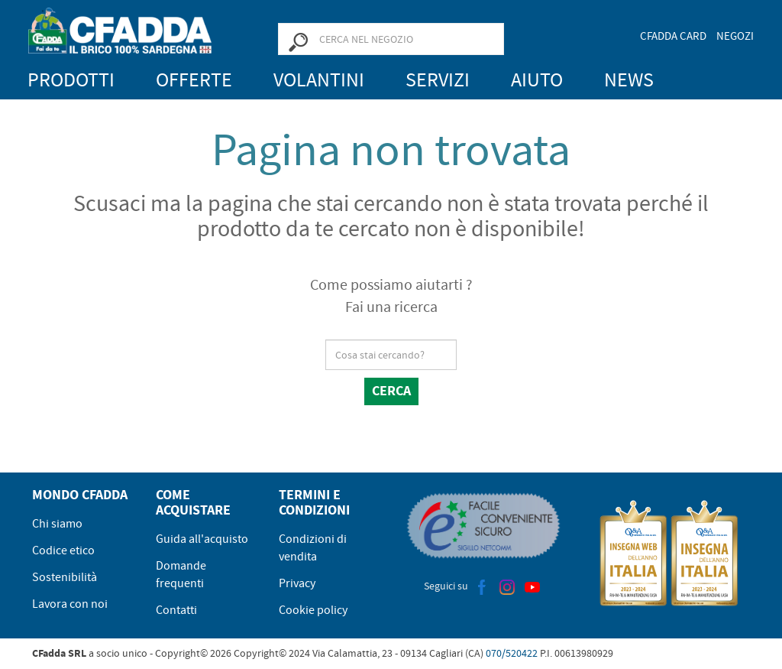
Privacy (297, 583)
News (629, 80)
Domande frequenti (181, 574)
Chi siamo (57, 523)
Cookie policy (313, 610)
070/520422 (512, 653)
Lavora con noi (70, 604)
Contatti (176, 610)
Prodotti (71, 80)
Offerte (194, 80)
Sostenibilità (64, 577)
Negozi (735, 36)
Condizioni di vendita (313, 547)
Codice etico (63, 550)
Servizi (438, 80)
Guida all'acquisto (202, 539)
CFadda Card (673, 36)
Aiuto (537, 80)
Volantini (318, 80)
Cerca (391, 391)
